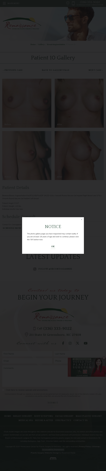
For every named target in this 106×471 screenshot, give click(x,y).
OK (53, 246)
